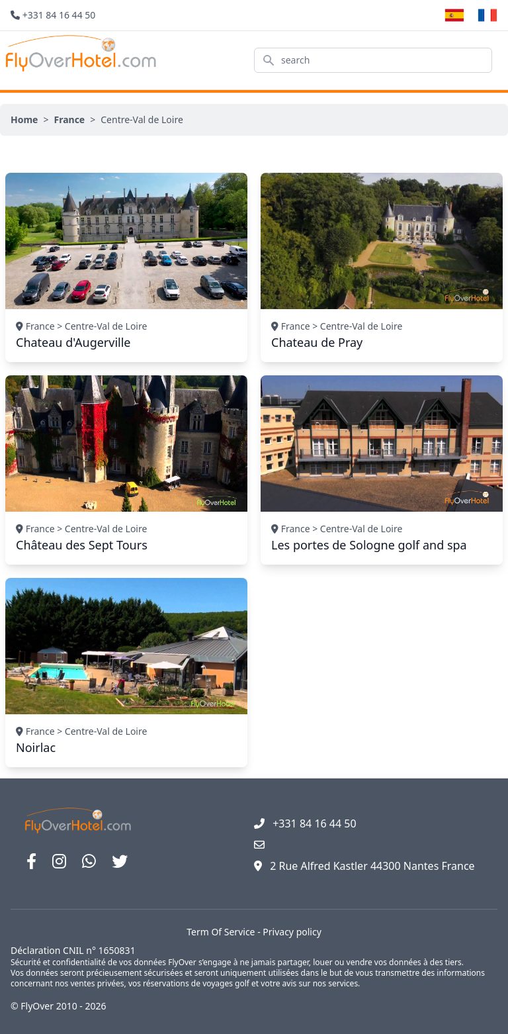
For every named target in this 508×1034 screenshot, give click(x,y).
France (69, 119)
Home (24, 119)
